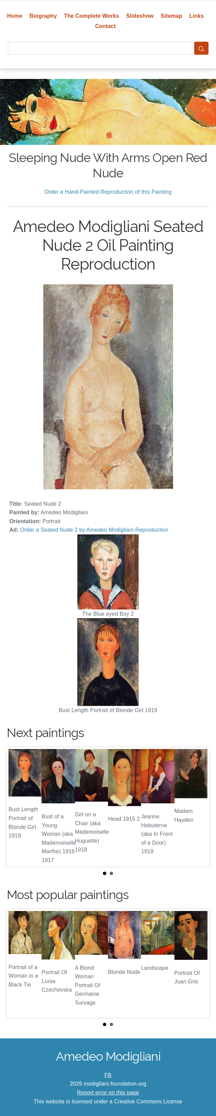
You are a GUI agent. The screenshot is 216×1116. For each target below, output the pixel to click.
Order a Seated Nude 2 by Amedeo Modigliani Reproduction (94, 530)
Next (198, 806)
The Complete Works (91, 16)
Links (196, 16)
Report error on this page (108, 1092)
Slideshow (140, 16)
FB (108, 1075)
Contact (105, 26)
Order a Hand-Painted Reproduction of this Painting (108, 192)
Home (14, 16)
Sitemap (171, 16)
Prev (17, 806)
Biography (43, 16)
